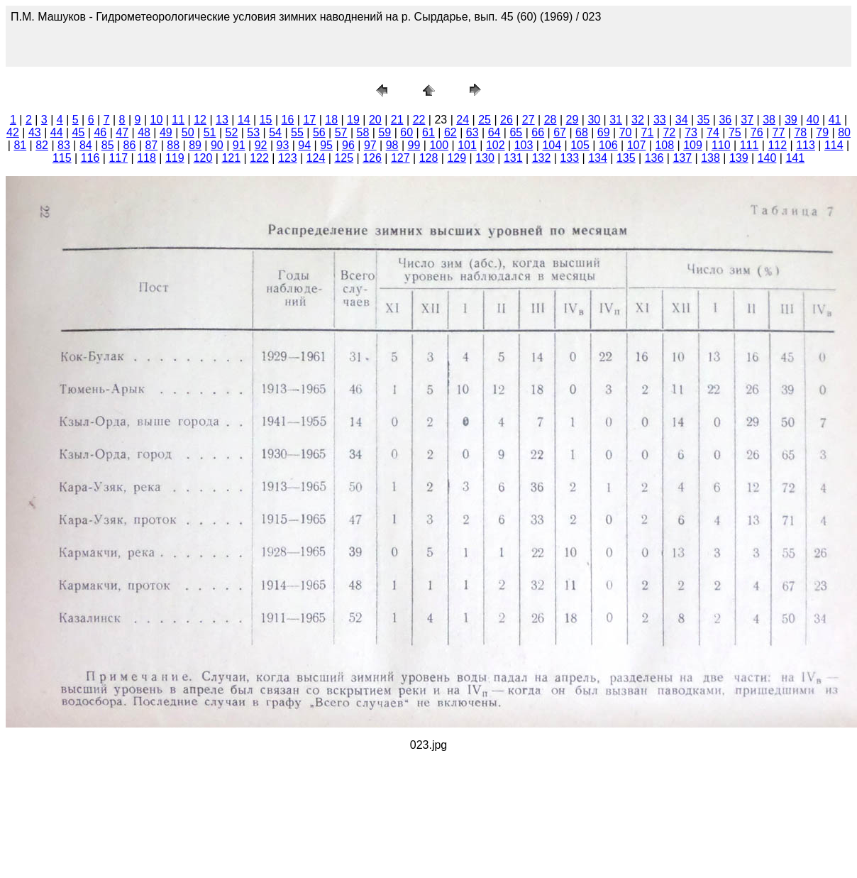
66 (537, 132)
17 (309, 120)
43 (34, 132)
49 (166, 132)
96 (348, 145)
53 (253, 132)
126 (372, 158)
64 (494, 132)
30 (593, 120)
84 (85, 145)
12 (200, 120)
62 (450, 132)
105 (580, 145)
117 (118, 158)
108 (664, 145)
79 (822, 132)
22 (419, 120)
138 (710, 158)
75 (735, 132)
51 (210, 132)
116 (90, 158)
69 (603, 132)
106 (608, 145)
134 (597, 158)
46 (100, 132)
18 (331, 120)
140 (767, 158)
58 (363, 132)
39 (791, 120)
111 (749, 145)
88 (173, 145)
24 (462, 120)
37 (747, 120)
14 (244, 120)
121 (230, 158)
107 (636, 145)
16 (288, 120)
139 (738, 158)
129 (456, 158)
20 (375, 120)
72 (669, 132)
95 (326, 145)
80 (844, 132)
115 (62, 158)
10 (156, 120)
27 (528, 120)
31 (615, 120)
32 (637, 120)
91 (239, 145)
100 (438, 145)
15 (266, 120)
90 (217, 145)
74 (713, 132)
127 (400, 158)
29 (572, 120)
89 (195, 145)
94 (304, 145)
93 (283, 145)
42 (12, 132)
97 (370, 145)
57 (341, 132)
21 (397, 120)
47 (122, 132)
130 (484, 158)
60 (406, 132)
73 (691, 132)
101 (467, 145)
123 (287, 158)
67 (559, 132)
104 (551, 145)
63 (472, 132)
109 (692, 145)
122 (259, 158)
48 (144, 132)
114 (834, 145)
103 (523, 145)
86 (129, 145)
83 (63, 145)
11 (178, 120)
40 (813, 120)
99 (414, 145)
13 (222, 120)
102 (495, 145)
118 (146, 158)
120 (203, 158)
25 (484, 120)
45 (78, 132)
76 (757, 132)
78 (800, 132)
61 (428, 132)
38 (769, 120)
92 (261, 145)
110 (721, 145)
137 (682, 158)
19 (353, 120)
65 (515, 132)
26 (506, 120)
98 (392, 145)
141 (795, 158)
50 (188, 132)
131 (513, 158)
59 (384, 132)
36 (725, 120)
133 (569, 158)
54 (275, 132)
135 (626, 158)
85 (107, 145)
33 (659, 120)
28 (550, 120)
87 (151, 145)
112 (777, 145)
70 (625, 132)
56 (319, 132)
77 (779, 132)
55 (297, 132)
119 (174, 158)
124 (316, 158)
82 (41, 145)
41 (835, 120)
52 (232, 132)
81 (19, 145)
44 (56, 132)
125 (343, 158)
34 (681, 120)
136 (654, 158)
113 (805, 145)
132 (541, 158)
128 (428, 158)
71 (647, 132)
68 (581, 132)
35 (703, 120)
